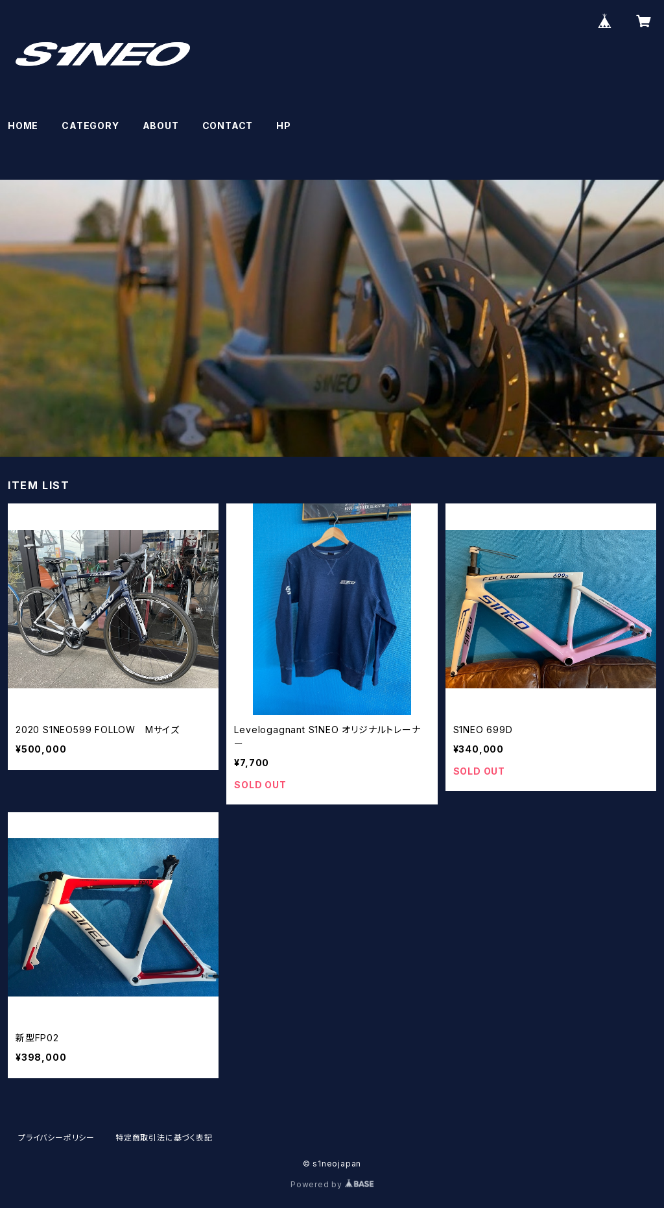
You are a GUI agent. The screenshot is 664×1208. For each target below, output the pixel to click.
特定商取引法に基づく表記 (164, 1137)
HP (283, 125)
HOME (23, 125)
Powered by (332, 1184)
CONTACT (228, 125)
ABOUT (161, 125)
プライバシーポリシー (56, 1137)
